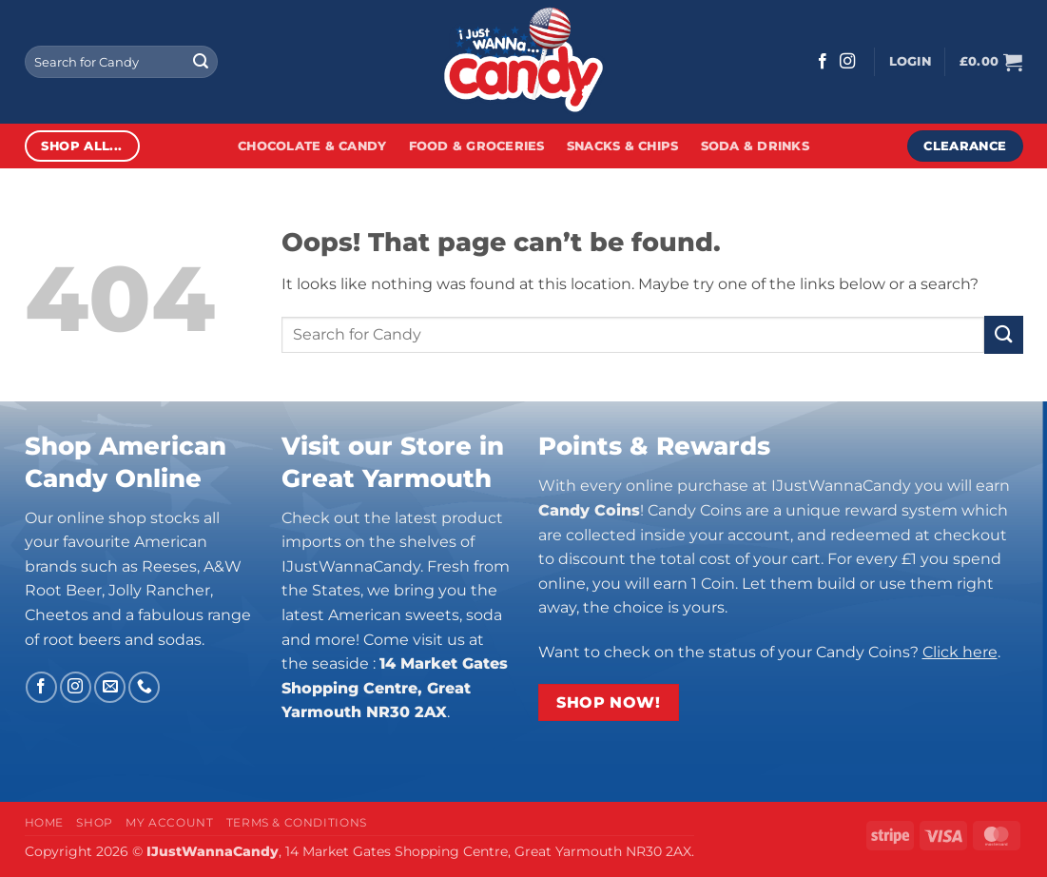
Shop (94, 822)
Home (44, 822)
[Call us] (144, 687)
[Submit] (200, 62)
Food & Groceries (477, 146)
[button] (910, 62)
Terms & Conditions (296, 822)
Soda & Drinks (755, 146)
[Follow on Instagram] (847, 61)
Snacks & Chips (623, 146)
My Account (169, 822)
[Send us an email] (110, 687)
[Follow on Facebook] (822, 61)
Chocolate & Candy (312, 146)
